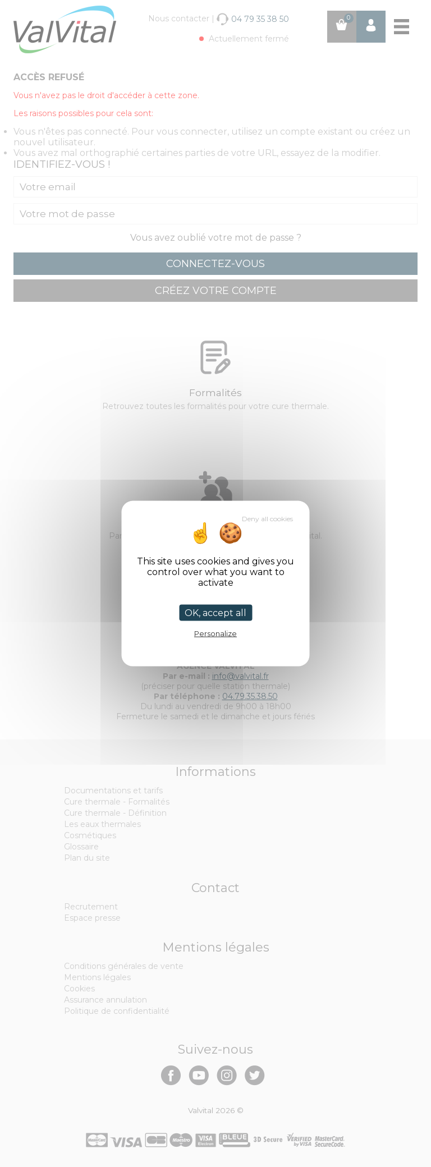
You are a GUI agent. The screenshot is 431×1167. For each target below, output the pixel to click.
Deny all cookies (267, 518)
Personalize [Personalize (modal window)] (215, 633)
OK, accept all (215, 613)
